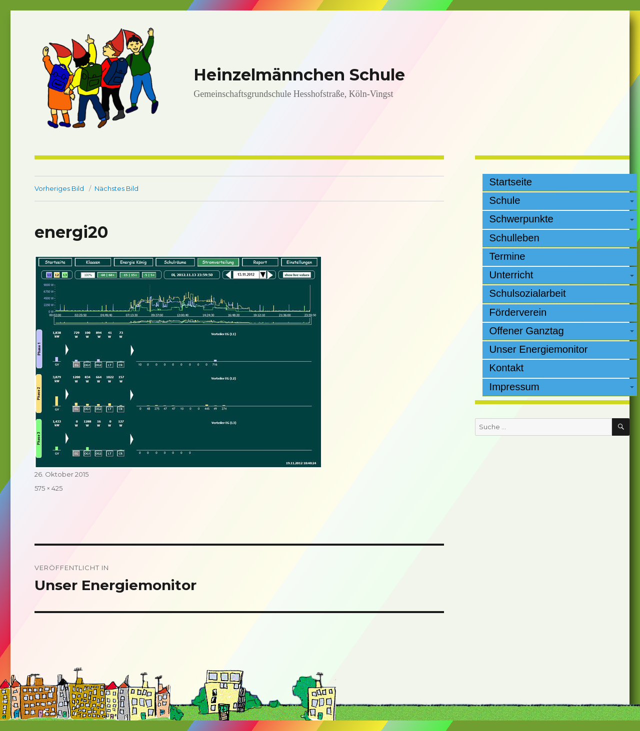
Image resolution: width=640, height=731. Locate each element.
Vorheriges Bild (59, 188)
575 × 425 (48, 488)
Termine (508, 256)
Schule (505, 200)
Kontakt (507, 367)
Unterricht (512, 274)
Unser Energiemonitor (539, 349)
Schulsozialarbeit (528, 293)
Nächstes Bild (116, 188)
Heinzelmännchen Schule (299, 74)
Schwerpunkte (522, 218)
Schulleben (515, 237)
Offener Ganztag (527, 330)
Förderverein (518, 312)
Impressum (515, 386)
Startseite (511, 181)
